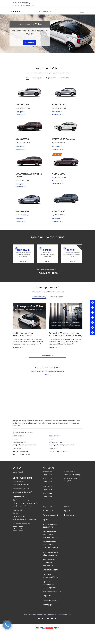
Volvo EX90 (47, 485)
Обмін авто (69, 518)
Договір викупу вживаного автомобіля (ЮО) (50, 547)
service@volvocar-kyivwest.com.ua (61, 448)
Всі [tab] (27, 78)
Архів (45, 522)
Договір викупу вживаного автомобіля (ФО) (50, 537)
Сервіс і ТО (48, 598)
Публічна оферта (50, 572)
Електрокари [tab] (64, 78)
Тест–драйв (20, 112)
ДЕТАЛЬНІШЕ (30, 42)
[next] (85, 33)
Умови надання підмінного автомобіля (50, 565)
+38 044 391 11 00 (47, 276)
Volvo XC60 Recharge (72, 478)
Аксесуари (48, 607)
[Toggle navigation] (82, 11)
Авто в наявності (50, 518)
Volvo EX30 (47, 481)
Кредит (67, 513)
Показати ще (46, 358)
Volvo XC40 (47, 496)
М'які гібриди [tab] (37, 78)
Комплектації (20, 114)
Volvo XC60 (47, 493)
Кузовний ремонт (50, 603)
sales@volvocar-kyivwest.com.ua (24, 448)
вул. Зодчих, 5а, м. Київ (22, 495)
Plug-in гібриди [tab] (51, 78)
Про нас (46, 377)
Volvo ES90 (47, 478)
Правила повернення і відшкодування (49, 587)
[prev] (9, 33)
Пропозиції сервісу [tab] (56, 300)
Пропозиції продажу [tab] (39, 300)
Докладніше (17, 350)
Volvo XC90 (47, 500)
